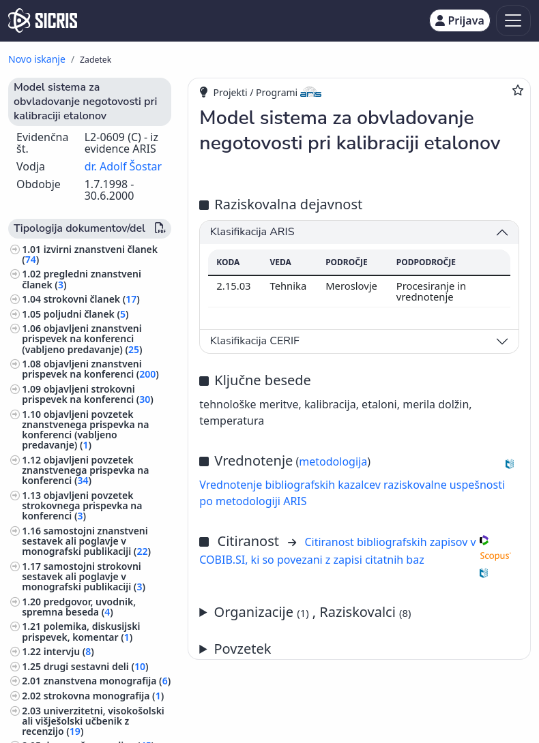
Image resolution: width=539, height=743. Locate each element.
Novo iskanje (36, 58)
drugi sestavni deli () (96, 666)
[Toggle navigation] (513, 20)
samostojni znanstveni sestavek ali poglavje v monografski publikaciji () (86, 541)
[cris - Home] (42, 20)
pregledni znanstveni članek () (81, 278)
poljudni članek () (86, 313)
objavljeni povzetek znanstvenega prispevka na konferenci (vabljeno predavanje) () (85, 430)
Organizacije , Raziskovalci (312, 612)
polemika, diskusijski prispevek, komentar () (81, 631)
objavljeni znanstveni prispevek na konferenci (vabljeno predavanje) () (82, 338)
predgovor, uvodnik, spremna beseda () (79, 606)
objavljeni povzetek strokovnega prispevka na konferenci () (82, 505)
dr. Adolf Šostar (123, 166)
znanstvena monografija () (107, 680)
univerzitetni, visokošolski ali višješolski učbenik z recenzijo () (93, 721)
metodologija (333, 461)
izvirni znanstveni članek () (90, 254)
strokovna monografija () (104, 695)
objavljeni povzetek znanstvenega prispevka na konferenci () (85, 470)
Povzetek (243, 648)
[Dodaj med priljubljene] (518, 90)
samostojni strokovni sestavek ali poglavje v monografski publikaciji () (83, 576)
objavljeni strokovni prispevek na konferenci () (88, 394)
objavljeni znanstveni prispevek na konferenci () (90, 368)
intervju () (69, 651)
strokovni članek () (92, 298)
